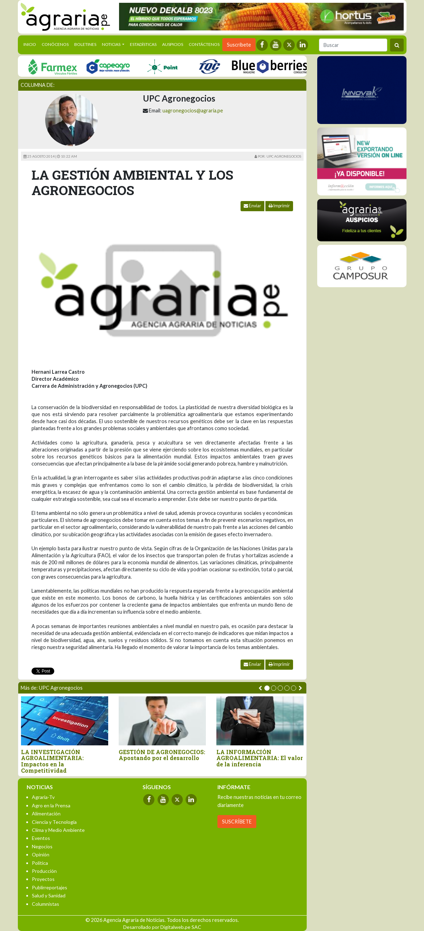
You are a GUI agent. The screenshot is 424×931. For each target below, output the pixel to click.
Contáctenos (204, 44)
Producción (44, 871)
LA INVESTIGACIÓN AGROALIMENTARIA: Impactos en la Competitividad (52, 761)
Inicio (31, 44)
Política (40, 863)
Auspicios (172, 44)
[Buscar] (353, 45)
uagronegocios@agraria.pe (192, 110)
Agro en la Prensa (51, 805)
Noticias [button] (111, 44)
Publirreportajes (49, 887)
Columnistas (45, 904)
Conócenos (55, 44)
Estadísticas (143, 44)
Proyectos (43, 879)
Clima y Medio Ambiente (58, 830)
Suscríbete (239, 45)
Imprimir (279, 205)
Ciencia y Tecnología (54, 822)
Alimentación (46, 813)
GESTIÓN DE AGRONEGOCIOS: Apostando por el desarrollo (162, 755)
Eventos (41, 838)
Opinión (40, 854)
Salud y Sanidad (48, 895)
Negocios (42, 846)
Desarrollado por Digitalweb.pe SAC (162, 927)
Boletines (85, 44)
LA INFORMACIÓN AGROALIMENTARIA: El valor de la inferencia (259, 758)
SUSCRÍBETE (237, 822)
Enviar (252, 205)
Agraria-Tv (43, 797)
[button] (267, 688)
